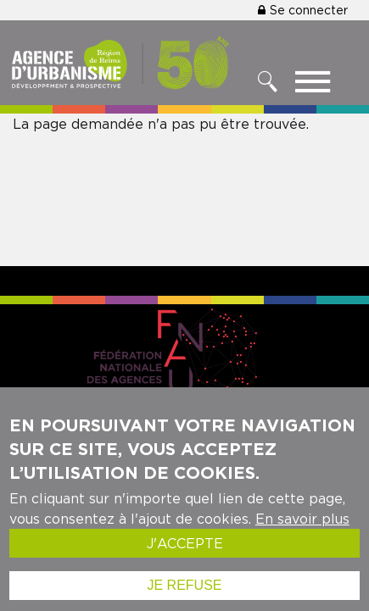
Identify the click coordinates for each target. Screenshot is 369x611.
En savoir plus (302, 530)
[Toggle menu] (312, 85)
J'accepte (185, 555)
